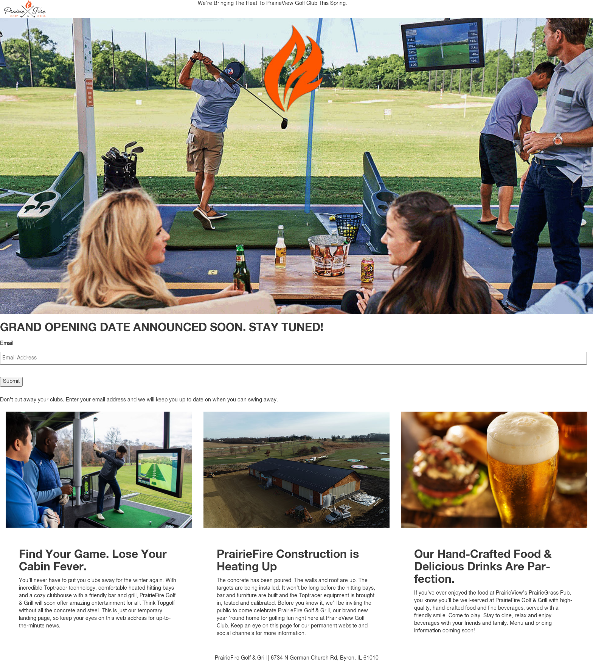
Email (6, 343)
